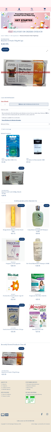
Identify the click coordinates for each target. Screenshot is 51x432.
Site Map (28, 389)
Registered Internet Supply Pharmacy (34, 394)
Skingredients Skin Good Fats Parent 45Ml (13, 230)
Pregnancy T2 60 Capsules (13, 263)
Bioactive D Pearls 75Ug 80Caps (10, 372)
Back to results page (7, 129)
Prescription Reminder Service (32, 384)
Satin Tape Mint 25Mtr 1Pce (9, 160)
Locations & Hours (5, 387)
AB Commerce (47, 423)
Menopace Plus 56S (37, 329)
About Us (3, 384)
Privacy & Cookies (5, 396)
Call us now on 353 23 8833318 (25, 421)
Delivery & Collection (31, 385)
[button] (47, 51)
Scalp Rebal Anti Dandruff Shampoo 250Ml (38, 230)
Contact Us (4, 385)
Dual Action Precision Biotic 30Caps (13, 329)
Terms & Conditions (6, 394)
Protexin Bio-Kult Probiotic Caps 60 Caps (13, 296)
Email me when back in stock (29, 104)
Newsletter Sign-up (5, 389)
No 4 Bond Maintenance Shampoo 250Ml (37, 263)
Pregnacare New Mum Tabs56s (37, 296)
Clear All (23, 344)
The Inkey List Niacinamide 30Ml (35, 160)
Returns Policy (29, 387)
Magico (36, 423)
